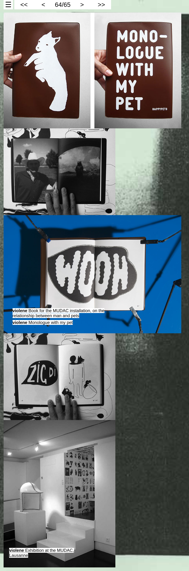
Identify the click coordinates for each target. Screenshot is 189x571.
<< (24, 4)
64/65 (63, 4)
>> (101, 4)
